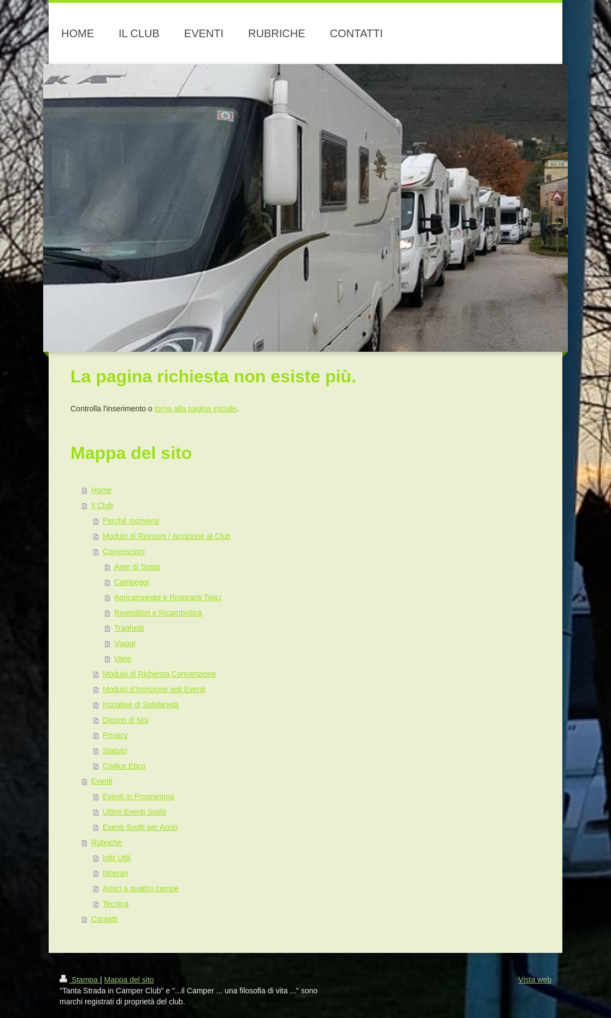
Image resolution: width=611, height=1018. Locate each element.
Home (101, 490)
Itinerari (115, 873)
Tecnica (115, 903)
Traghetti (129, 628)
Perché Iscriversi (131, 520)
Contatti (104, 919)
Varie (123, 658)
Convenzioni (124, 551)
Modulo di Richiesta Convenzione (159, 674)
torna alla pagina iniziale (196, 408)
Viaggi (125, 643)
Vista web (535, 979)
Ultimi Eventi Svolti (134, 811)
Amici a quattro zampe (141, 888)
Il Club (102, 505)
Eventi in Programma (138, 796)
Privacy (115, 735)
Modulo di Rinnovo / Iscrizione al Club (167, 536)
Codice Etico (124, 765)
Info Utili (117, 857)
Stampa (80, 979)
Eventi (102, 781)
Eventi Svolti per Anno (140, 827)
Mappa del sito (129, 979)
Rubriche (106, 842)
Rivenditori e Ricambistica (158, 612)
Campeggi (131, 582)
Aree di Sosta (137, 566)
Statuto (115, 750)
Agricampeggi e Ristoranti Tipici (167, 597)
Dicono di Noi (125, 719)
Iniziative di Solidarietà (141, 704)
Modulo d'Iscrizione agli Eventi (154, 689)
